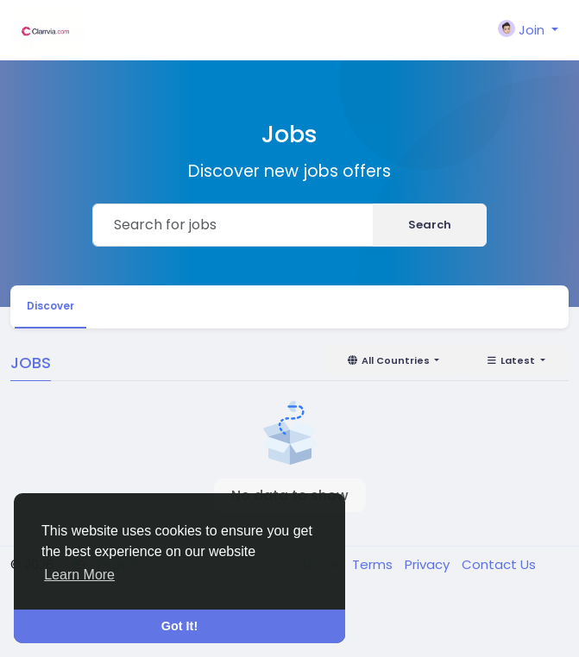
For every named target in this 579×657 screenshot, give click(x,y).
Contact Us (499, 564)
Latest (512, 360)
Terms (374, 564)
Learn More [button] (79, 574)
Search (429, 224)
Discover (50, 305)
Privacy (429, 564)
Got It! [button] (179, 626)
